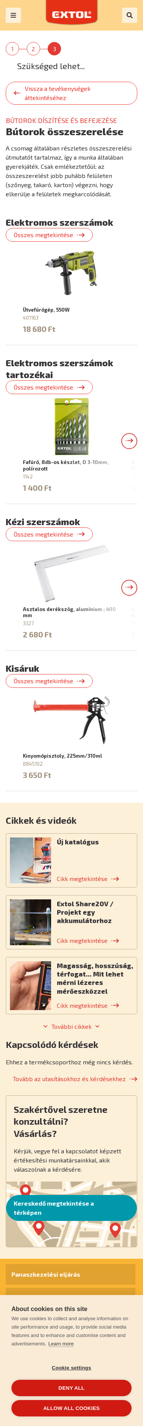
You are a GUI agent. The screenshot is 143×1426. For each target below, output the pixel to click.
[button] (129, 441)
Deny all (71, 1388)
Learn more (61, 1344)
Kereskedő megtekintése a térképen (54, 1208)
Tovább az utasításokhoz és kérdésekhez (69, 1078)
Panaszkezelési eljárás (45, 1274)
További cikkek (71, 1026)
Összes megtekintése (43, 234)
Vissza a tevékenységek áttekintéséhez (57, 93)
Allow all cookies (71, 1408)
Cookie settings (72, 1368)
